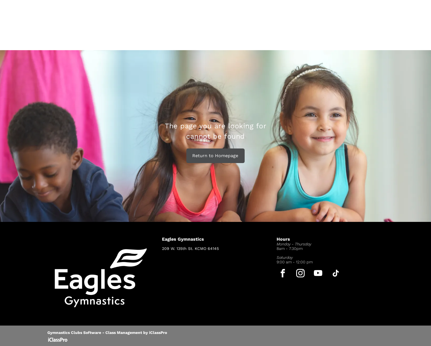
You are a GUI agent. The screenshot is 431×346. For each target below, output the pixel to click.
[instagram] (300, 274)
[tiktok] (336, 274)
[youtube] (318, 274)
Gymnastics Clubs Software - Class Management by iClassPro (107, 332)
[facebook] (283, 274)
